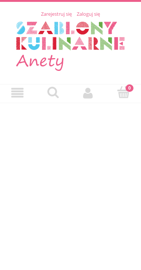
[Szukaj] (53, 92)
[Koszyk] (123, 92)
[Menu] (17, 93)
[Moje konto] (88, 93)
